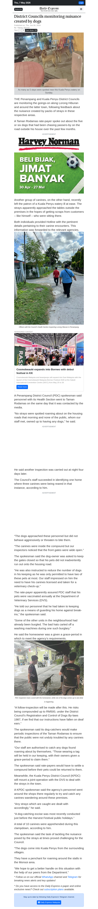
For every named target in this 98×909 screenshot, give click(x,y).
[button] (81, 9)
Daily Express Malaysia (49, 902)
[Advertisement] (49, 447)
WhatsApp (47, 877)
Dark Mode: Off (31, 30)
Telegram (73, 877)
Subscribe (18, 9)
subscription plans (54, 889)
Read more (22, 387)
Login (81, 3)
